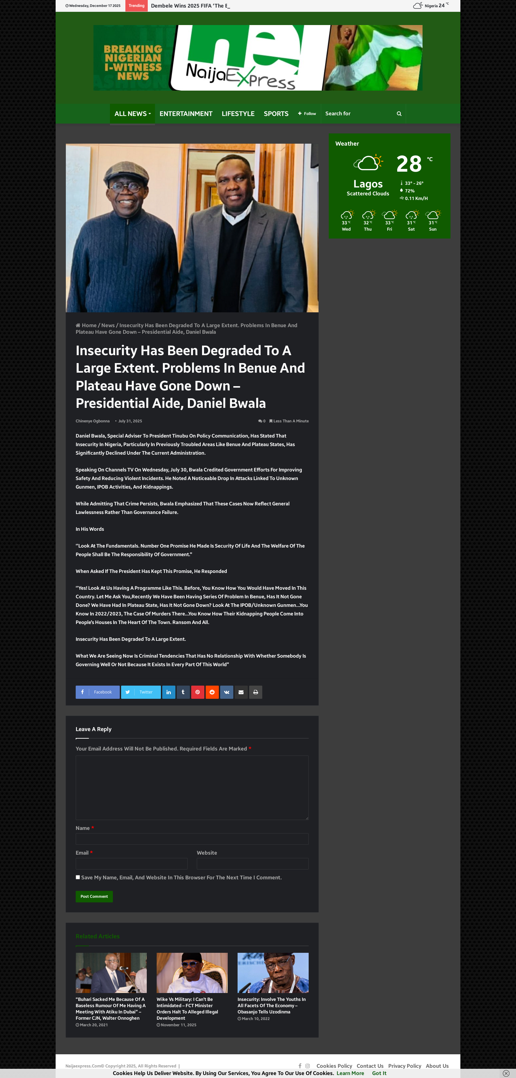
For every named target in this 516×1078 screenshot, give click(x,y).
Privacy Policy (404, 1066)
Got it (379, 1073)
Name (85, 828)
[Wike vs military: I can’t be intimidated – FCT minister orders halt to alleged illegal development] (192, 973)
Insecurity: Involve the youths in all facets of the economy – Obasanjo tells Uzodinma (272, 1006)
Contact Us (370, 1066)
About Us (437, 1066)
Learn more (350, 1073)
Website (207, 853)
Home (86, 325)
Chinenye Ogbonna (93, 421)
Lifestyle (238, 114)
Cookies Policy (334, 1066)
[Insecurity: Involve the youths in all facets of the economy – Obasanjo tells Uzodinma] (273, 973)
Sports (276, 114)
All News (131, 114)
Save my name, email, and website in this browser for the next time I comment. (181, 877)
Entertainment (186, 114)
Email (84, 853)
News (108, 325)
